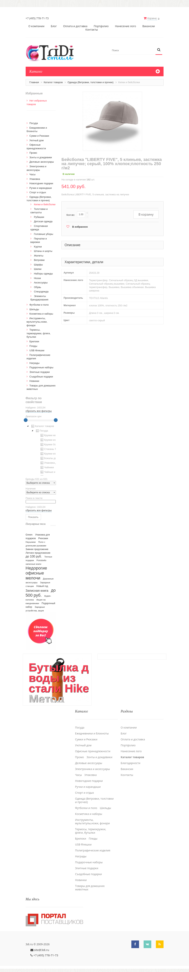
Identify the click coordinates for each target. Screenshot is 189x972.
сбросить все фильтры (39, 410)
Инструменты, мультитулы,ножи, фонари (37, 321)
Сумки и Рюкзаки (39, 135)
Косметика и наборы (41, 313)
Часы (32, 174)
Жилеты (38, 255)
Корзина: (152, 18)
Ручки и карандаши (40, 187)
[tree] (41, 449)
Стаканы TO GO (51, 449)
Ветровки (39, 259)
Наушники (31, 542)
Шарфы (38, 264)
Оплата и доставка (75, 26)
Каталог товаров (53, 82)
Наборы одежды (43, 273)
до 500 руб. (41, 592)
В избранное (80, 226)
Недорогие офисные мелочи (36, 573)
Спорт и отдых (37, 192)
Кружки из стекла (52, 453)
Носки (37, 277)
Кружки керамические (54, 435)
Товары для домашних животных (90, 887)
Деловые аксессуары (41, 161)
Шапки (37, 268)
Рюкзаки (43, 538)
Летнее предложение (38, 552)
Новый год (42, 586)
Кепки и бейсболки (45, 204)
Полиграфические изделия (92, 850)
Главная (34, 82)
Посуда (33, 123)
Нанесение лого (125, 26)
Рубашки (39, 216)
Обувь (37, 287)
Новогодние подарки (41, 183)
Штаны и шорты (43, 250)
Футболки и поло (39, 304)
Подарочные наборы (41, 367)
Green (29, 534)
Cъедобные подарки (41, 376)
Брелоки (34, 341)
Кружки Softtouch (52, 444)
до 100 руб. (34, 556)
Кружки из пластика (53, 439)
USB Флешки (36, 350)
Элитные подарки (39, 371)
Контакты (91, 29)
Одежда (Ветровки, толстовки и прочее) (91, 82)
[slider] (26, 420)
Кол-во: (70, 214)
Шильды (34, 309)
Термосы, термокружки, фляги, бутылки (39, 333)
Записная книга (37, 590)
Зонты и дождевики (40, 157)
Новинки (34, 380)
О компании (36, 26)
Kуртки (38, 246)
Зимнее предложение (37, 549)
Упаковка (34, 178)
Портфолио (101, 26)
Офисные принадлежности (92, 750)
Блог (54, 26)
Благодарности (130, 762)
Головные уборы (43, 233)
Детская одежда (43, 221)
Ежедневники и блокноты (92, 733)
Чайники (47, 467)
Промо (33, 152)
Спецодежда (41, 291)
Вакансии (148, 26)
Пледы (33, 345)
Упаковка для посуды (54, 462)
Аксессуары (40, 282)
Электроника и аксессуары (92, 768)
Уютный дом (36, 140)
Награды (34, 362)
